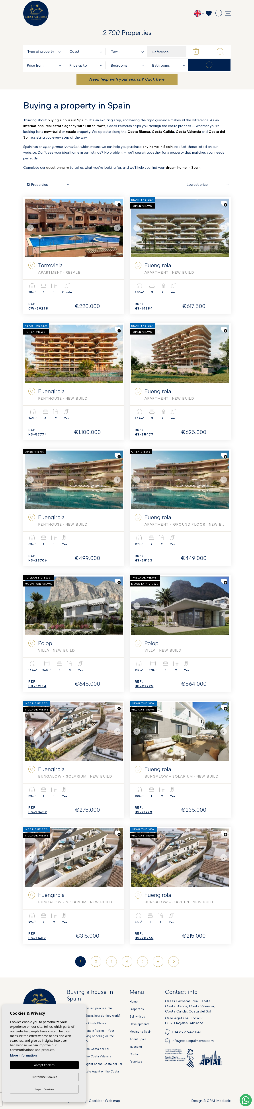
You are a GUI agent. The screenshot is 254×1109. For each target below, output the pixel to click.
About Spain (138, 1039)
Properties (137, 1009)
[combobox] (45, 51)
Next (118, 228)
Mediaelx (223, 1101)
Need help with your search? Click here (126, 79)
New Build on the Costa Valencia (89, 1056)
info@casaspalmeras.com (193, 1041)
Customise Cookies (44, 1077)
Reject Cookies (44, 1089)
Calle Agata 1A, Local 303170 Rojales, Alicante (184, 1020)
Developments (139, 1024)
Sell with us (137, 1016)
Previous (29, 228)
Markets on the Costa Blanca (86, 1023)
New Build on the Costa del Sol (88, 1049)
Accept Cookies (44, 1065)
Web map (112, 1101)
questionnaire (57, 167)
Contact (135, 1054)
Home (134, 1001)
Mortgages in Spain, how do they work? (94, 1015)
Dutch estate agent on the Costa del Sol (94, 1064)
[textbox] (45, 51)
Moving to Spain (140, 1031)
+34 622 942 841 (186, 1032)
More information (23, 1055)
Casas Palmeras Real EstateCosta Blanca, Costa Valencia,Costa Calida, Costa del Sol (190, 1006)
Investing (136, 1046)
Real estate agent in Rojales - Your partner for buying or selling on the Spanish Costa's (90, 1036)
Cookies (95, 1101)
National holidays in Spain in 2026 (89, 1008)
